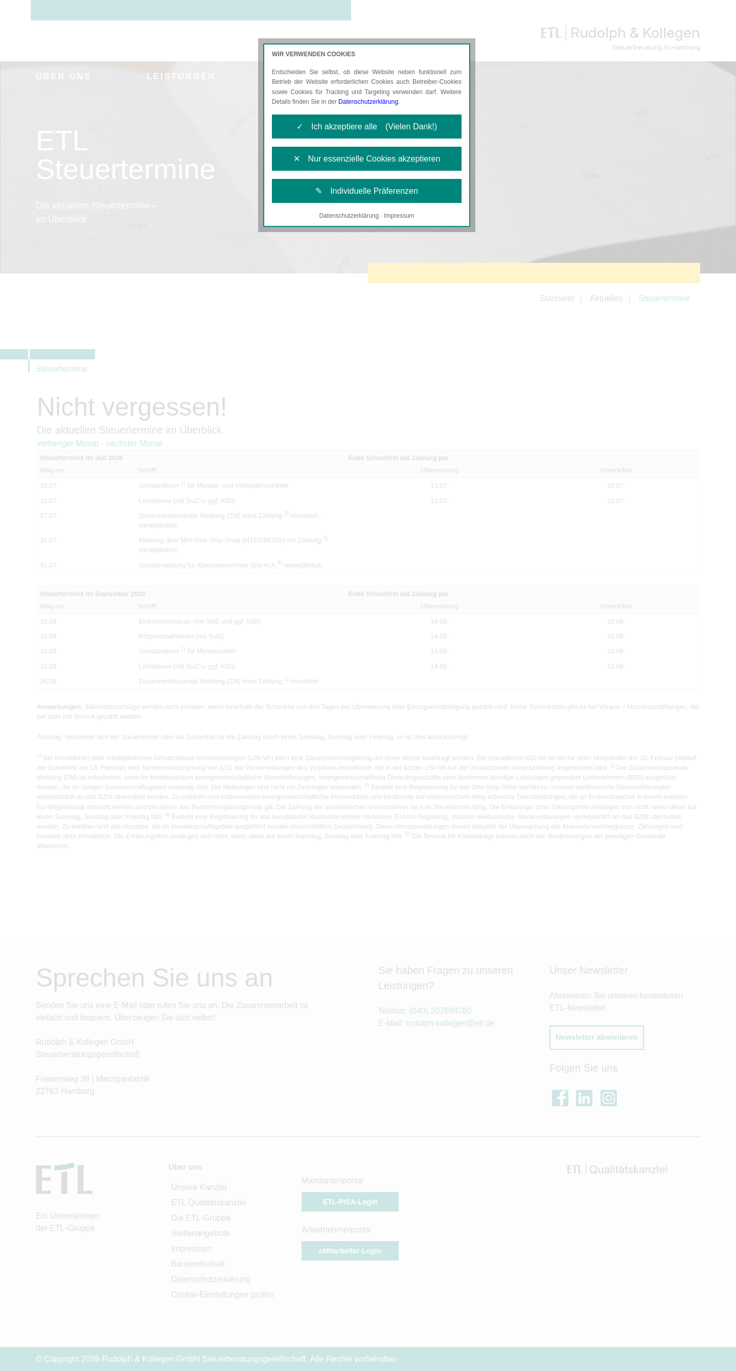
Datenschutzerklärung (368, 101)
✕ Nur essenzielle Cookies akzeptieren (367, 158)
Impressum (399, 215)
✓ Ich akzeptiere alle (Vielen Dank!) (366, 126)
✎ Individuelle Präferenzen (366, 191)
